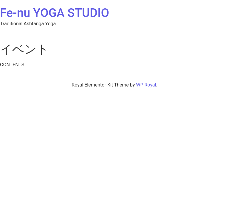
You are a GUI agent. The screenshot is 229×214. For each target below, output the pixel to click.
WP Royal (146, 85)
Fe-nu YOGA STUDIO (54, 13)
